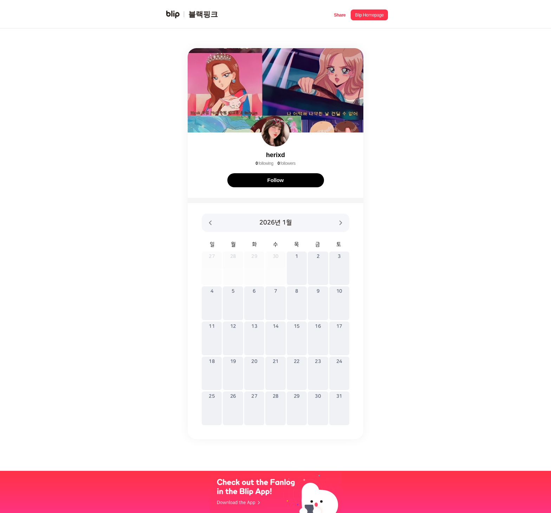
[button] (339, 14)
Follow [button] (275, 180)
